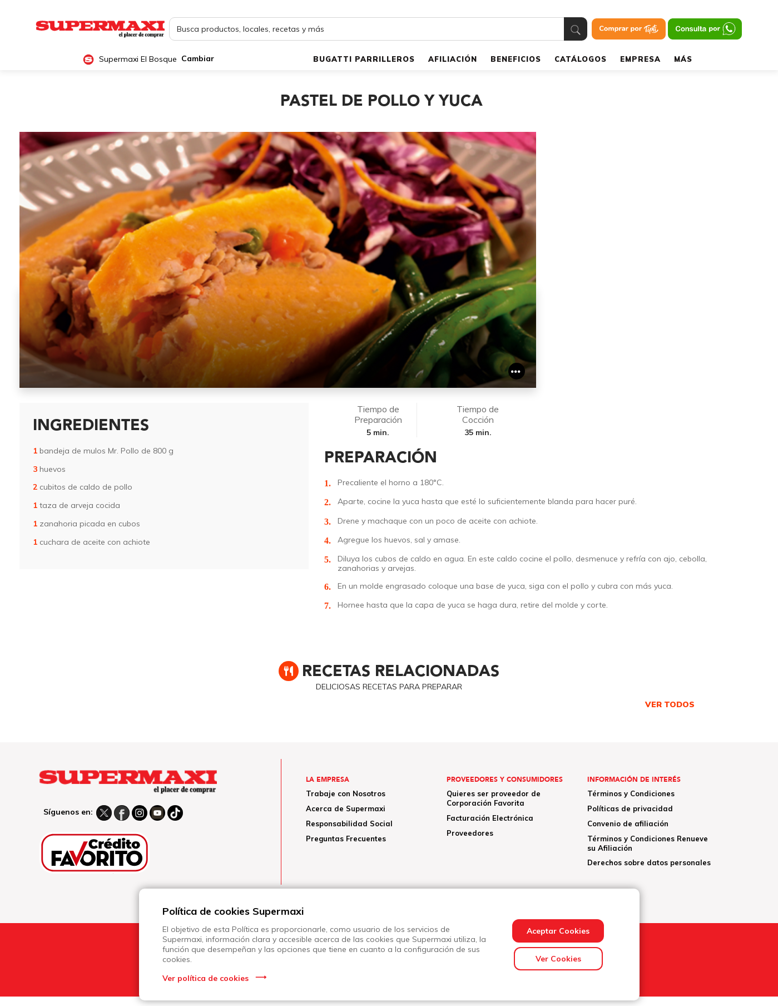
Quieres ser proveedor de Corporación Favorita (494, 798)
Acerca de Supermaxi (345, 808)
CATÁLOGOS (580, 59)
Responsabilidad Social (349, 823)
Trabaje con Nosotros (345, 793)
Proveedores (470, 833)
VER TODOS (670, 704)
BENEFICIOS (515, 59)
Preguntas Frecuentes (346, 838)
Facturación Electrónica (490, 817)
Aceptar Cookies (558, 931)
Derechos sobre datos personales (649, 862)
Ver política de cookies (205, 978)
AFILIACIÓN (452, 59)
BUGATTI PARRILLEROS (364, 59)
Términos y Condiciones (631, 793)
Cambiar (197, 58)
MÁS (683, 59)
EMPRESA (640, 59)
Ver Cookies (558, 959)
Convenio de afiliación (627, 823)
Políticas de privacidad (630, 808)
